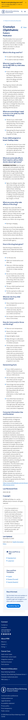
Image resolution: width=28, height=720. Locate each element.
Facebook (3, 634)
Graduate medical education (9, 677)
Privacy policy (5, 706)
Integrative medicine (7, 659)
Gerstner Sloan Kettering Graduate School (13, 674)
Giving (3, 647)
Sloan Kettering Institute (8, 672)
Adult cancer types (6, 654)
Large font (11, 561)
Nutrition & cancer (6, 662)
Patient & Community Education (13, 20)
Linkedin (10, 634)
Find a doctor (5, 664)
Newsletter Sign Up (13, 606)
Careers (3, 644)
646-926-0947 (5, 632)
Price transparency (6, 708)
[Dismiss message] (26, 4)
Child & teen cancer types (8, 657)
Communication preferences (9, 695)
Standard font (12, 558)
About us (3, 642)
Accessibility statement (7, 703)
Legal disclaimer (5, 701)
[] (13, 579)
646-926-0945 (11, 4)
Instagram (1, 634)
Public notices (5, 711)
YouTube (8, 634)
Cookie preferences (7, 698)
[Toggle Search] (22, 12)
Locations (4, 627)
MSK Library (4, 679)
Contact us (4, 625)
